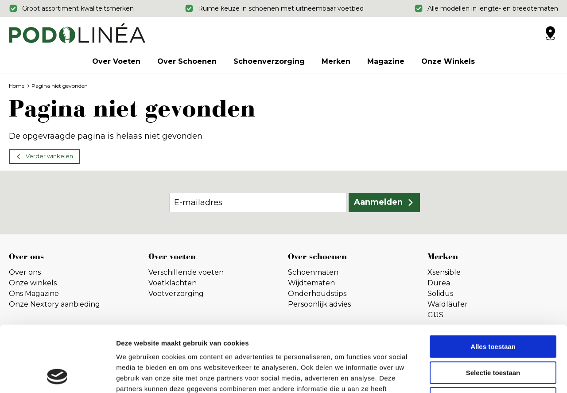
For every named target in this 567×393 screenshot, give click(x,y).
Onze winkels (448, 61)
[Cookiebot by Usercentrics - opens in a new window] (57, 375)
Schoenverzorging (269, 61)
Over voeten (116, 61)
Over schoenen (187, 61)
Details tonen (479, 375)
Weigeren (493, 336)
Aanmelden (378, 202)
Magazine (385, 61)
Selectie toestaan (493, 311)
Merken (336, 61)
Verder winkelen (49, 156)
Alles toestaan (493, 284)
